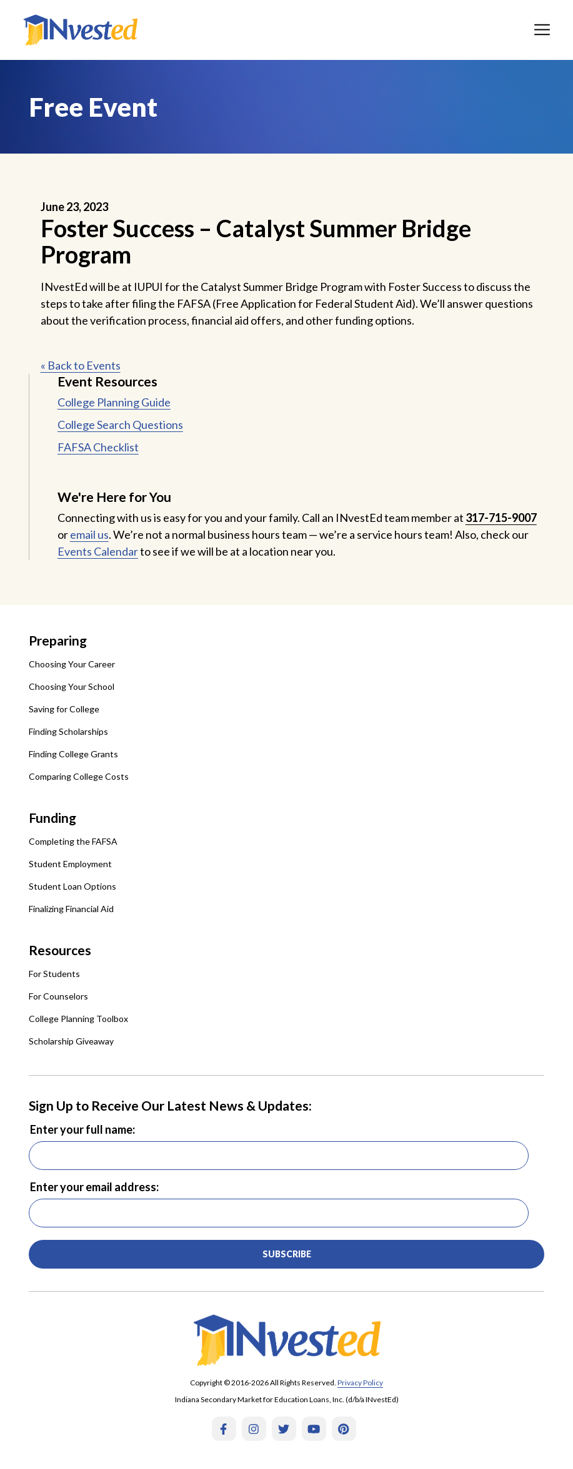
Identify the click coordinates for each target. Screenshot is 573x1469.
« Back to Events (81, 365)
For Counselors (58, 996)
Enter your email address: (94, 1187)
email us (89, 534)
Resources (60, 950)
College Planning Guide (114, 402)
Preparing (58, 640)
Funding (52, 817)
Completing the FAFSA (73, 841)
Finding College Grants (73, 754)
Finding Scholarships (68, 731)
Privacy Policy (360, 1382)
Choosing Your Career (72, 664)
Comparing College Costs (79, 776)
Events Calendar (97, 551)
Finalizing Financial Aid (71, 908)
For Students (54, 973)
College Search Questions (120, 424)
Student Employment (70, 863)
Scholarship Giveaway (71, 1041)
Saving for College (64, 709)
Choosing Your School (71, 686)
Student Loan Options (72, 886)
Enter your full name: (82, 1129)
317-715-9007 (501, 517)
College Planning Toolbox (78, 1018)
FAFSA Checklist (98, 447)
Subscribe (286, 1254)
